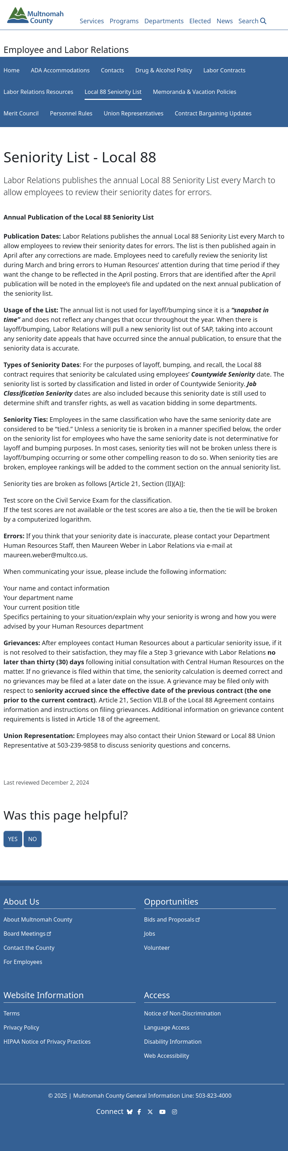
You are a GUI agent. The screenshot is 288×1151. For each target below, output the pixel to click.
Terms (12, 1013)
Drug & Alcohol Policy (163, 70)
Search (249, 21)
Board (28, 933)
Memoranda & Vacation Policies (195, 92)
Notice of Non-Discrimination (182, 1013)
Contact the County (29, 948)
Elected (200, 21)
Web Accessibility (166, 1056)
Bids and (173, 919)
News (224, 21)
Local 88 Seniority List (113, 92)
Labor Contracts (224, 70)
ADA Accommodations (60, 70)
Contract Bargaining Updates (213, 113)
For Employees (23, 962)
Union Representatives (134, 113)
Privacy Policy (21, 1027)
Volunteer (157, 948)
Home (12, 70)
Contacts (112, 70)
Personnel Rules (71, 113)
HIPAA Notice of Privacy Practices (47, 1041)
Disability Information (173, 1041)
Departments (164, 21)
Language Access (167, 1027)
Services (92, 21)
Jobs (149, 933)
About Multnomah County (38, 919)
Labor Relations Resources (38, 92)
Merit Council (21, 113)
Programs (124, 21)
